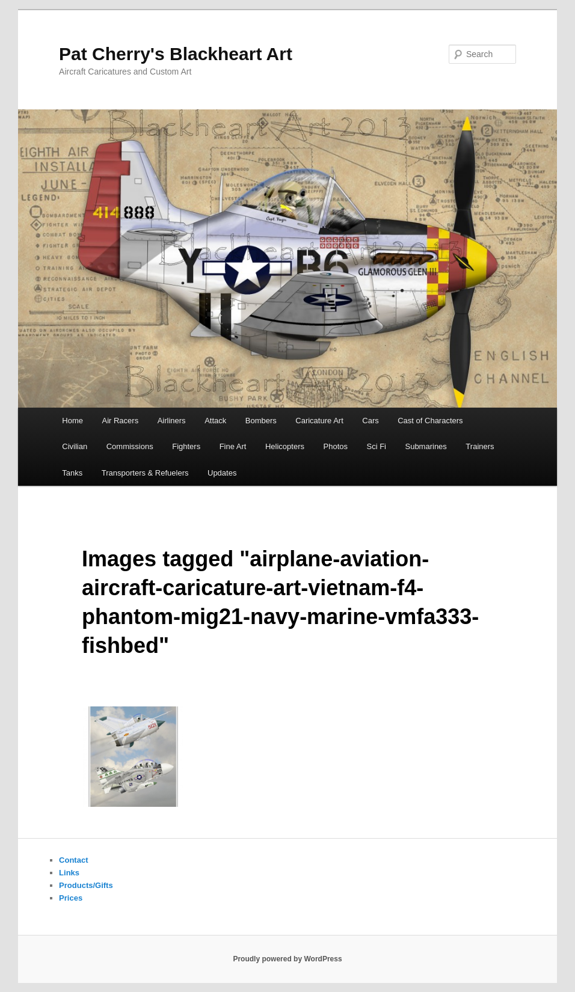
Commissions (129, 446)
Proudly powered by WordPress (287, 959)
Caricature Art (319, 420)
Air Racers (120, 420)
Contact (73, 860)
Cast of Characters (430, 420)
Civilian (74, 446)
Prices (70, 897)
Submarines (425, 446)
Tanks (72, 472)
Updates (222, 472)
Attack (215, 420)
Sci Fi (376, 446)
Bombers (261, 420)
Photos (336, 446)
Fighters (186, 446)
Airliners (172, 420)
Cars (370, 420)
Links (69, 872)
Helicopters (284, 446)
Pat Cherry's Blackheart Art (175, 54)
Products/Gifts (86, 885)
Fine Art (233, 446)
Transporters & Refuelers (145, 472)
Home (72, 420)
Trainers (480, 446)
